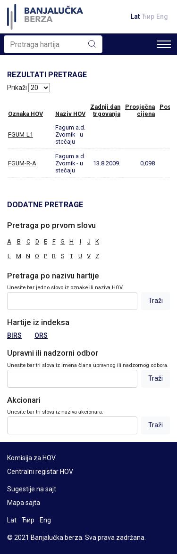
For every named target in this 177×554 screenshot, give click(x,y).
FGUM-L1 (20, 134)
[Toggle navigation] (164, 44)
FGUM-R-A (22, 163)
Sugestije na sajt (31, 489)
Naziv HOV (70, 113)
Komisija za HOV (31, 458)
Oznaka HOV (25, 113)
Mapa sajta (23, 502)
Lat (135, 16)
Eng (162, 16)
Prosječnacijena (140, 110)
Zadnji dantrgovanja (105, 110)
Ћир (148, 16)
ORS (41, 335)
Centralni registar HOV (40, 471)
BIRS (14, 335)
